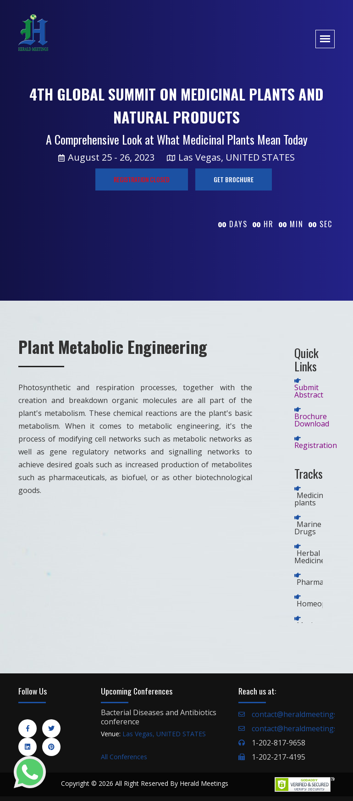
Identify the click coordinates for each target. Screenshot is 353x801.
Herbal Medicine (309, 557)
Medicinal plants (311, 499)
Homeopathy (319, 604)
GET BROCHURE (234, 179)
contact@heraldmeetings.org (301, 714)
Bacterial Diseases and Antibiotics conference (158, 717)
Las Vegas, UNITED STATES (164, 733)
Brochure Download (311, 420)
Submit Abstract (308, 391)
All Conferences (124, 756)
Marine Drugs (307, 528)
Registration (315, 445)
